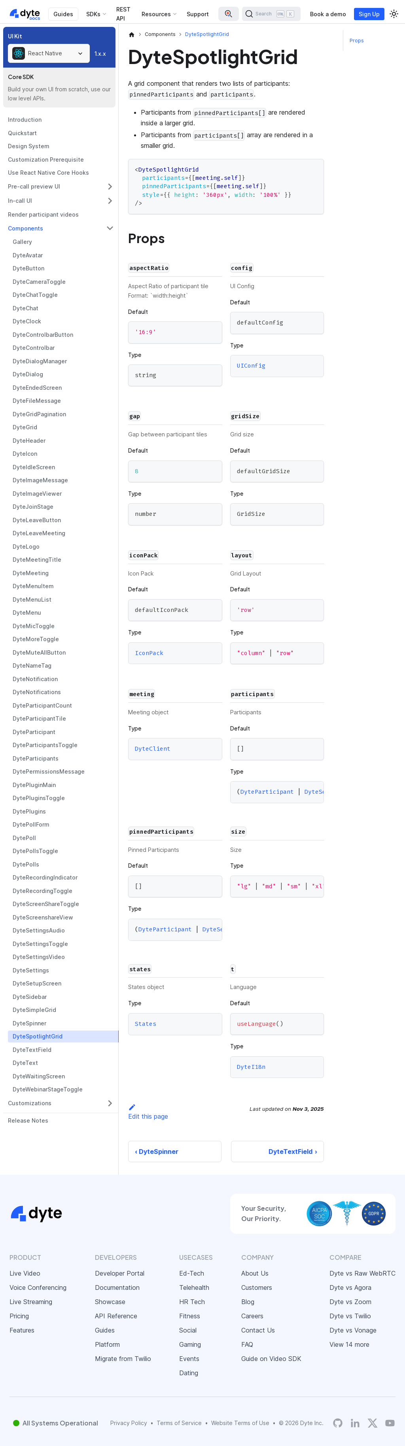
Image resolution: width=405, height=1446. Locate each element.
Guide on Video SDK (271, 1359)
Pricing (19, 1316)
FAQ (247, 1344)
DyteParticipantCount (42, 705)
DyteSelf (319, 792)
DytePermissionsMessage (49, 771)
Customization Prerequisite (46, 159)
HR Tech (192, 1302)
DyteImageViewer (37, 493)
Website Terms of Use (240, 1423)
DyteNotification (35, 679)
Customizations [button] (29, 1103)
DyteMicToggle (34, 626)
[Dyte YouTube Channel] (390, 1423)
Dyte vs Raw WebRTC (362, 1273)
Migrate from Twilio (123, 1359)
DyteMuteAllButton (39, 652)
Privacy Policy (128, 1423)
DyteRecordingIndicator (45, 877)
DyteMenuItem (33, 586)
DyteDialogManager (40, 361)
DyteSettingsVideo (39, 956)
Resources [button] (156, 14)
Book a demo (328, 14)
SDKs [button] (93, 14)
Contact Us (258, 1330)
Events (189, 1359)
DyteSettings (31, 970)
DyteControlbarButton (43, 334)
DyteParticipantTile (39, 718)
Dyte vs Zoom (350, 1302)
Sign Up (369, 14)
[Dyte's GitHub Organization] (337, 1423)
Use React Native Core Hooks (48, 172)
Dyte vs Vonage (353, 1330)
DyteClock (27, 321)
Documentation (117, 1287)
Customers (256, 1287)
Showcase (110, 1302)
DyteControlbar (34, 347)
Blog (247, 1302)
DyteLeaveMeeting (39, 533)
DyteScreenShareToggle (46, 903)
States (145, 1024)
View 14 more (349, 1344)
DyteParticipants (36, 758)
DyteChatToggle (35, 294)
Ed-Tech (191, 1273)
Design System (28, 146)
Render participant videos (43, 214)
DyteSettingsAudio (39, 930)
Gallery (22, 241)
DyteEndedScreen (37, 387)
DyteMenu (27, 612)
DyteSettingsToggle (40, 943)
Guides (63, 14)
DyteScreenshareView (43, 917)
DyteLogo (26, 546)
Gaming (190, 1344)
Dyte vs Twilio (350, 1316)
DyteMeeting (31, 573)
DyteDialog (28, 374)
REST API (123, 14)
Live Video (24, 1273)
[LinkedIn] (355, 1423)
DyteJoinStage (33, 506)
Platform (107, 1344)
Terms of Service (179, 1423)
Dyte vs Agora (350, 1287)
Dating (188, 1373)
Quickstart (22, 133)
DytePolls (26, 864)
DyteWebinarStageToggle (48, 1089)
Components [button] (25, 228)
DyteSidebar (30, 996)
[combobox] (49, 53)
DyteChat (25, 308)
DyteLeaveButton (37, 520)
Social (188, 1330)
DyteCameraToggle (39, 281)
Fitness (189, 1316)
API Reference (116, 1316)
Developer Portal (119, 1273)
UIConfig (251, 366)
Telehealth (194, 1287)
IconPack (149, 653)
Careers (252, 1316)
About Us (255, 1273)
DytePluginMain (34, 785)
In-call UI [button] (20, 200)
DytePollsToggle (35, 851)
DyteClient (152, 749)
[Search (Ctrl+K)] (271, 14)
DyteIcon (25, 453)
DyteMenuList (32, 599)
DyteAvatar (28, 255)
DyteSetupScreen (37, 983)
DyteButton (28, 268)
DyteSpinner (29, 1023)
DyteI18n (251, 1067)
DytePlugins (29, 811)
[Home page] (131, 34)
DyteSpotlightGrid (37, 1036)
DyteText (25, 1062)
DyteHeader (29, 440)
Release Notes (28, 1120)
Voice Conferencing (37, 1287)
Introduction (25, 119)
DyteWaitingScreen (39, 1076)
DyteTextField (32, 1049)
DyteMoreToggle (36, 639)
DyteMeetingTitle (37, 559)
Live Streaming (30, 1302)
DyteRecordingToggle (42, 890)
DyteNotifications (37, 692)
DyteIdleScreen (34, 467)
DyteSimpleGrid (34, 1009)
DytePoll (24, 837)
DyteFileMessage (37, 400)
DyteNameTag (32, 665)
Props (357, 40)
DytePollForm (31, 824)
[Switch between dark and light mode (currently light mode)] (394, 14)
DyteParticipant (34, 732)
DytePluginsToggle (39, 798)
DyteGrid (25, 427)
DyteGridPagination (39, 414)
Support (198, 14)
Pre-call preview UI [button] (34, 186)
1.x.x (100, 53)
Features (21, 1330)
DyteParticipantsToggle (45, 745)
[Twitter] (372, 1423)
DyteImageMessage (40, 480)
